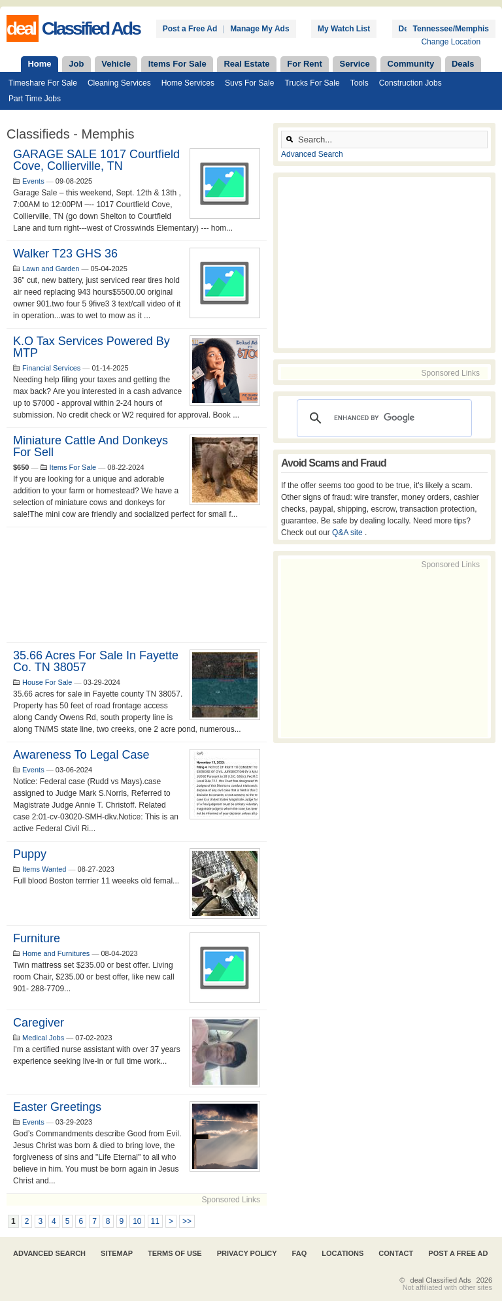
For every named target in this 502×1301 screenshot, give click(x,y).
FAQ (299, 1253)
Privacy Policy (247, 1253)
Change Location (450, 42)
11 (155, 1221)
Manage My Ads (259, 28)
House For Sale (47, 682)
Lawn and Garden (50, 268)
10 (137, 1221)
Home (39, 64)
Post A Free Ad (458, 1253)
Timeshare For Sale (42, 83)
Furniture (36, 938)
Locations (342, 1253)
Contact (395, 1253)
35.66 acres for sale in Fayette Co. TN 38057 (95, 661)
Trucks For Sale (311, 83)
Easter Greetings (57, 1106)
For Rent (304, 64)
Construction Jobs (410, 83)
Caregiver (38, 1022)
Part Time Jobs (34, 98)
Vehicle (116, 64)
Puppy (29, 854)
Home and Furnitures (56, 953)
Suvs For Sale (249, 83)
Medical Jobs (43, 1038)
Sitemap (117, 1253)
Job (76, 64)
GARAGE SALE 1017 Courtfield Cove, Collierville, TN (96, 160)
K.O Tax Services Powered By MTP (91, 347)
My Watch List (344, 28)
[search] (382, 418)
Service (355, 64)
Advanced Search (312, 154)
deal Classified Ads (440, 1280)
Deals (463, 64)
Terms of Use (175, 1253)
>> (187, 1221)
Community (411, 64)
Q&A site (348, 532)
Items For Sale (177, 64)
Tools (359, 83)
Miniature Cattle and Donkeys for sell (90, 446)
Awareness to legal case (81, 754)
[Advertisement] (136, 585)
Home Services (187, 83)
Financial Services (51, 368)
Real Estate (246, 64)
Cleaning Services (119, 83)
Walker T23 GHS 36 (65, 253)
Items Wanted (44, 869)
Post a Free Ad (190, 28)
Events (33, 181)
